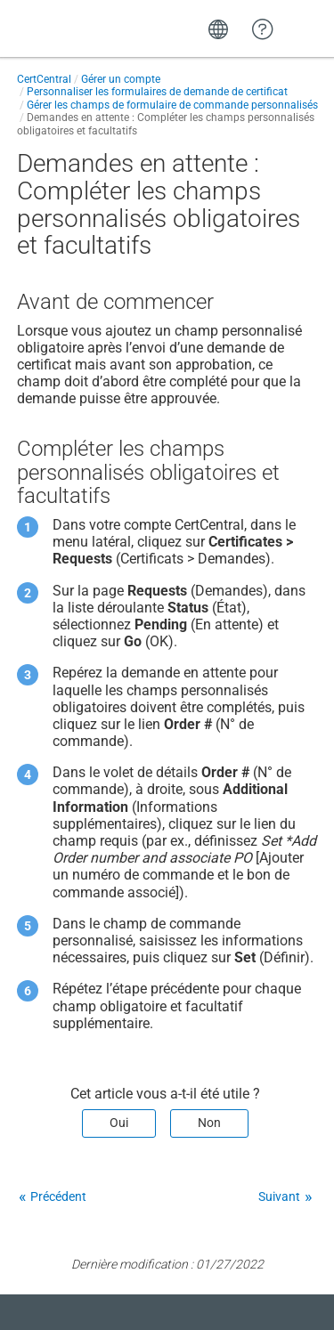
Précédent (58, 1196)
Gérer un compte (120, 79)
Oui (119, 1122)
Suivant (279, 1196)
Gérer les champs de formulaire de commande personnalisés (172, 105)
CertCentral (44, 79)
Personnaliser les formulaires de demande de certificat (157, 91)
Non (209, 1122)
